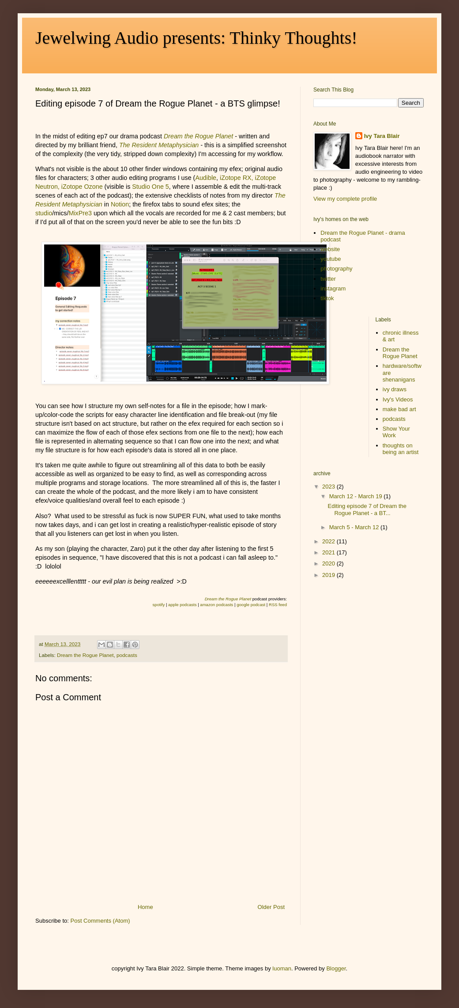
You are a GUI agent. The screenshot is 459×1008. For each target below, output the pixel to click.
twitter (328, 278)
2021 (329, 552)
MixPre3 (79, 213)
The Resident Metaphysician (159, 145)
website (330, 249)
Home (145, 907)
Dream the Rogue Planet (85, 655)
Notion (120, 204)
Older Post (271, 907)
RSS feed (278, 604)
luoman (281, 968)
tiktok (327, 298)
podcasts (127, 655)
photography (336, 268)
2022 (329, 541)
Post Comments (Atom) (100, 920)
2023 (329, 486)
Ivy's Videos (398, 399)
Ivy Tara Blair (382, 136)
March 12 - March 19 (356, 496)
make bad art (399, 409)
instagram (333, 288)
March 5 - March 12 (354, 527)
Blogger (336, 968)
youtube (330, 259)
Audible (205, 177)
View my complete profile (345, 198)
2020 (329, 563)
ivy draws (394, 389)
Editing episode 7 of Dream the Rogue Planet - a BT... (366, 509)
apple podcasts (182, 604)
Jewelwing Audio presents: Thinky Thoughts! (196, 38)
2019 (329, 575)
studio (43, 213)
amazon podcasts (216, 604)
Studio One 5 (150, 186)
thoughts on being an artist (401, 449)
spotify (159, 604)
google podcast (251, 604)
